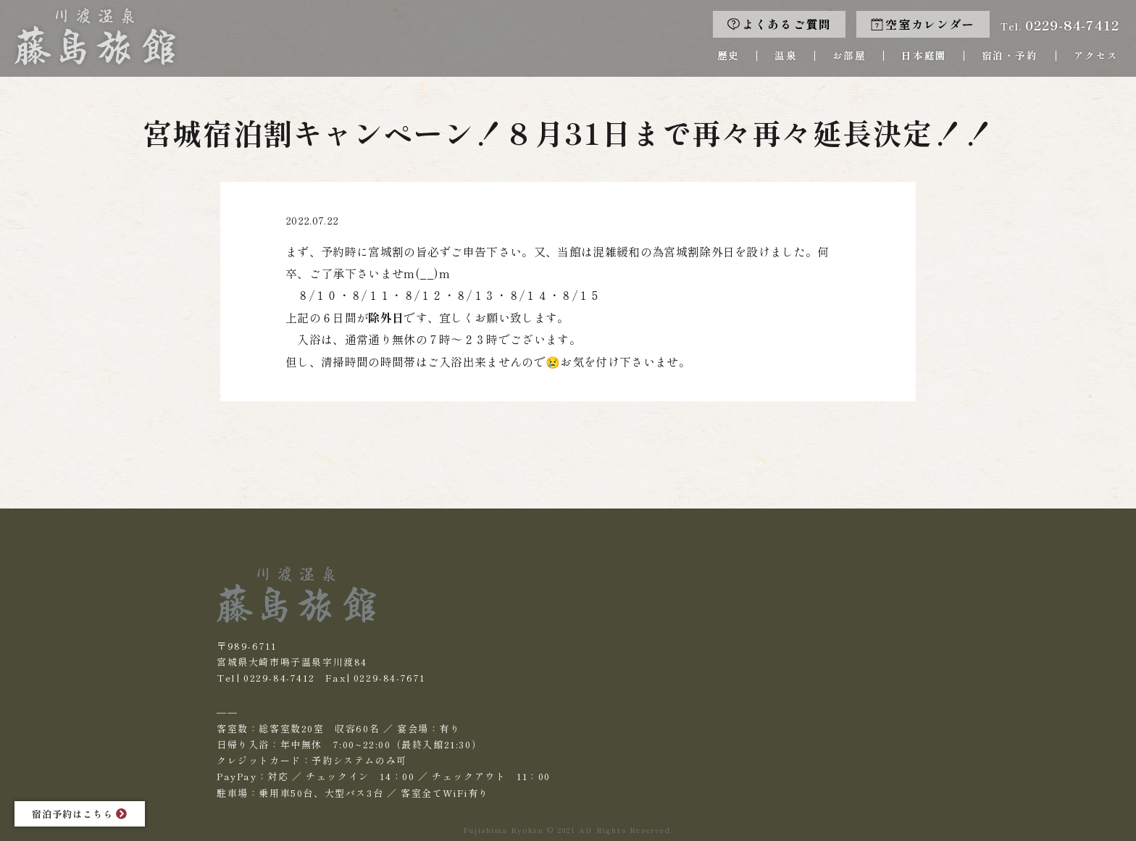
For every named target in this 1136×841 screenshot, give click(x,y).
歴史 (728, 55)
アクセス (1096, 55)
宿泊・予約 (1010, 55)
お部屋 (849, 55)
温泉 (785, 55)
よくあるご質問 (779, 24)
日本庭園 (923, 55)
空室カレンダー (922, 24)
